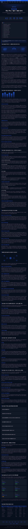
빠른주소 (17, 523)
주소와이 (14, 523)
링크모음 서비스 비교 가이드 (6, 33)
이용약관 (8, 526)
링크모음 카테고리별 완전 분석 (6, 25)
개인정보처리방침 (11, 526)
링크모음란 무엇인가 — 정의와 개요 (6, 24)
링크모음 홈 (20, 526)
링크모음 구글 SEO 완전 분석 (6, 30)
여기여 (10, 523)
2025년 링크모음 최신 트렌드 (6, 29)
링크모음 (3, 3)
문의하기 (14, 526)
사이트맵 (17, 526)
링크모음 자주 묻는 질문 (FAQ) (6, 34)
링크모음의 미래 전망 (5, 35)
